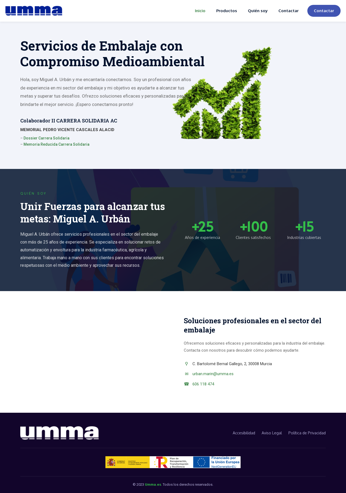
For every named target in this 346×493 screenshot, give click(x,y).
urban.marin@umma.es (213, 373)
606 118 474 (203, 384)
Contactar (288, 10)
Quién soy (258, 10)
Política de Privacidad (307, 433)
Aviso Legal (272, 433)
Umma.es (153, 484)
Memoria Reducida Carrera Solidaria (56, 144)
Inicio (200, 10)
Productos (226, 10)
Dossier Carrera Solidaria (46, 138)
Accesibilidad (244, 433)
